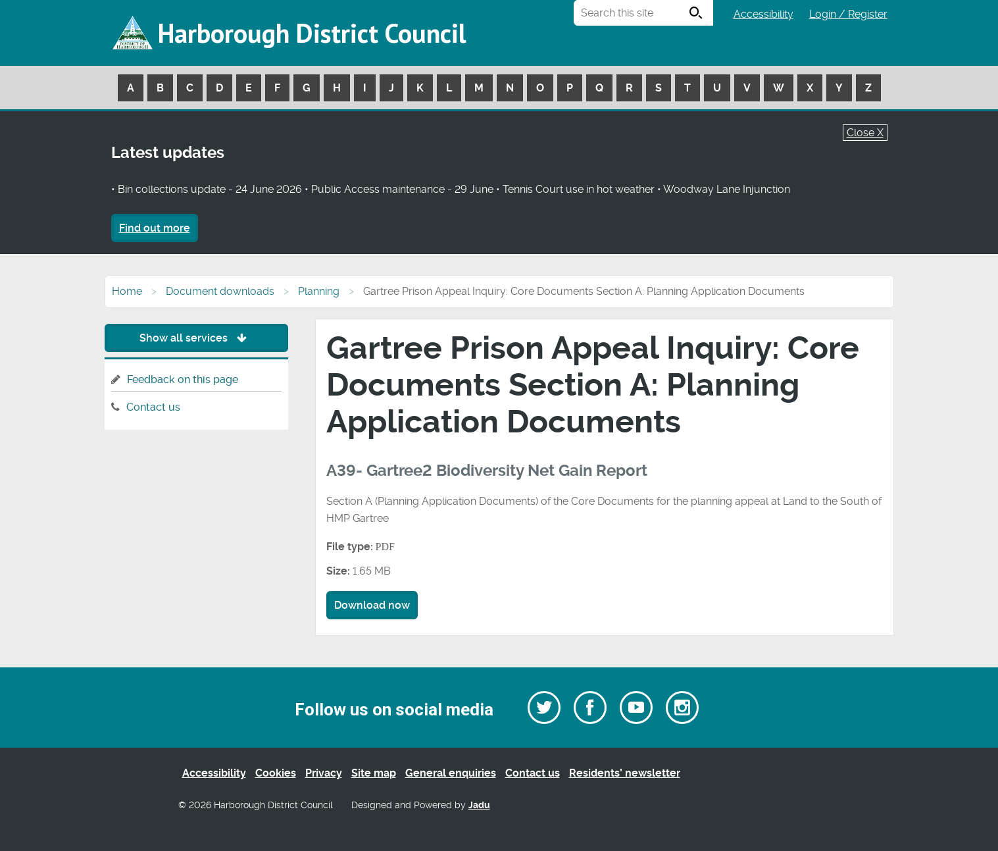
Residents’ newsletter (624, 773)
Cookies (275, 773)
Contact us (153, 407)
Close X (865, 132)
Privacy (323, 773)
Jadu (479, 805)
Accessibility (763, 14)
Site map (373, 773)
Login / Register (848, 14)
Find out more (154, 228)
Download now (372, 605)
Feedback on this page (182, 379)
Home (127, 291)
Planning (318, 291)
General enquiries (450, 773)
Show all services (196, 338)
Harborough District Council (312, 33)
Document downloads (220, 291)
